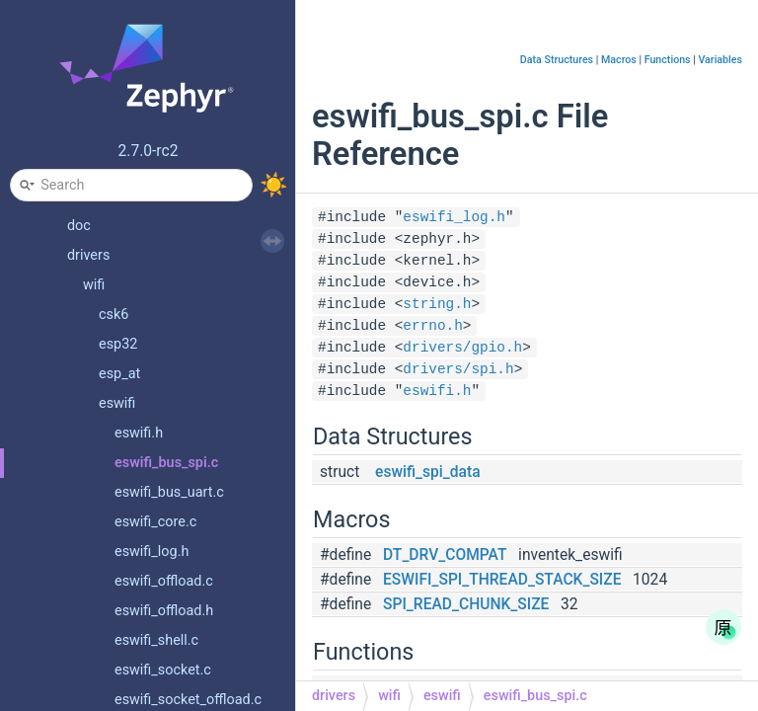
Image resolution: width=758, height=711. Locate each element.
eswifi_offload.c (163, 581)
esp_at (119, 373)
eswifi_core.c (155, 522)
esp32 (118, 344)
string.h (437, 304)
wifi (94, 284)
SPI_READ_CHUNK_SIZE (466, 604)
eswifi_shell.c (156, 640)
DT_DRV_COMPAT (444, 555)
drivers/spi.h (458, 369)
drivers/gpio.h (462, 348)
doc (79, 225)
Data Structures (556, 59)
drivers (88, 255)
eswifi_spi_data (428, 472)
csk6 (113, 314)
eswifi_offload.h (163, 610)
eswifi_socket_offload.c (188, 699)
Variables (720, 59)
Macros (619, 59)
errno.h (432, 326)
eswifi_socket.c (162, 670)
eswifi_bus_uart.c (169, 492)
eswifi (117, 403)
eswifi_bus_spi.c (166, 462)
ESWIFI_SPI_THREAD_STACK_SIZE (502, 580)
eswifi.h (138, 433)
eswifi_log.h (151, 551)
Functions (667, 59)
